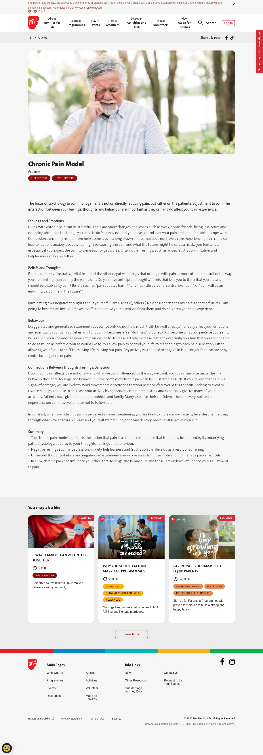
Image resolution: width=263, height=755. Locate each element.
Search (207, 22)
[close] (233, 4)
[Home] (30, 37)
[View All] (131, 634)
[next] (36, 11)
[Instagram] (232, 662)
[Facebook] (222, 662)
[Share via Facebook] (227, 37)
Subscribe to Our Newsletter (259, 51)
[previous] (30, 11)
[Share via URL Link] (232, 37)
